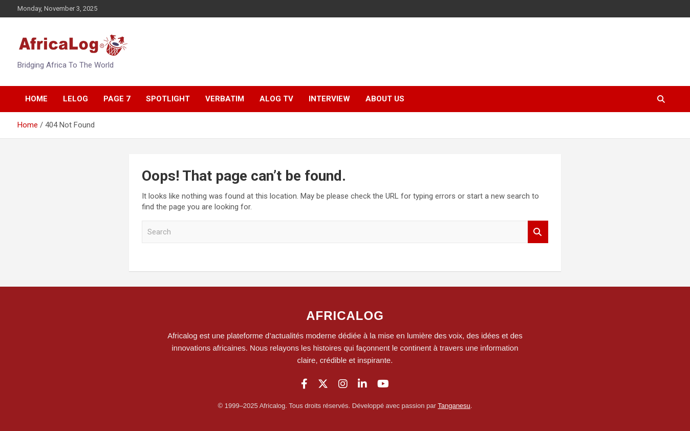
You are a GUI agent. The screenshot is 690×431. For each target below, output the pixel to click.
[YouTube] (383, 384)
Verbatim (224, 98)
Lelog (75, 98)
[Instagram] (343, 384)
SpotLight (168, 98)
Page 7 (117, 98)
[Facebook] (304, 384)
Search (538, 232)
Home (36, 98)
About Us (384, 98)
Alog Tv (276, 98)
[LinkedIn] (362, 384)
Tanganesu (454, 406)
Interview (329, 98)
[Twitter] (323, 384)
